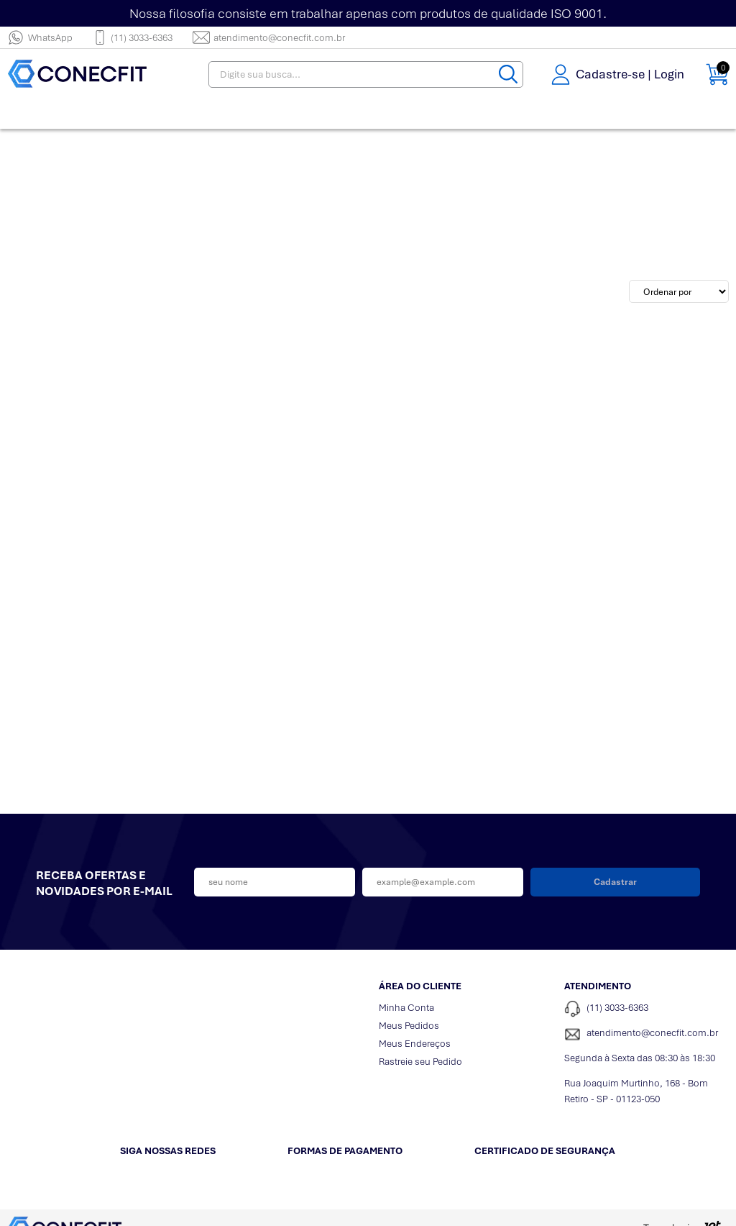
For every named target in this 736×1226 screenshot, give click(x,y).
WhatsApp (40, 37)
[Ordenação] (679, 291)
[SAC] (646, 1034)
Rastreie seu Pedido (420, 1061)
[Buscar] (508, 74)
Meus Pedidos (409, 1026)
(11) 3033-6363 (132, 37)
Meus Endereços (415, 1043)
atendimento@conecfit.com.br (269, 37)
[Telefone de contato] (646, 1009)
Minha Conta (406, 1008)
